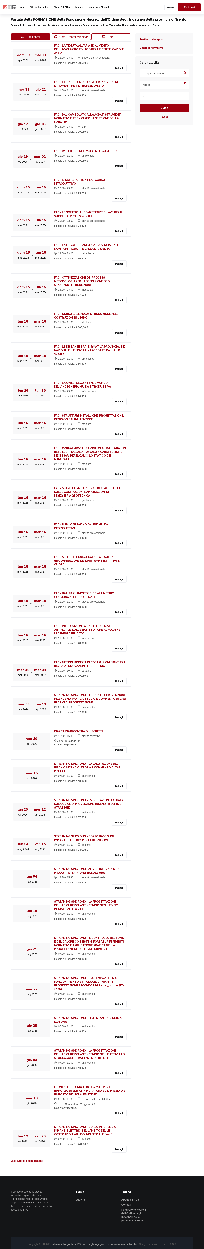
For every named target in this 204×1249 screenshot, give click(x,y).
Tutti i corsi (30, 36)
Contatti (78, 7)
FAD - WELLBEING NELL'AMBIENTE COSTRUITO (87, 151)
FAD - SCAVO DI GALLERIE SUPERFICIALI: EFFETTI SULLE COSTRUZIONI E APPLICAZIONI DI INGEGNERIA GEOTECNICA (88, 491)
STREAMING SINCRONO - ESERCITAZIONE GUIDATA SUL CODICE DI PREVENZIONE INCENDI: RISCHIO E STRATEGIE (89, 803)
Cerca (164, 107)
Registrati (189, 7)
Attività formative (39, 7)
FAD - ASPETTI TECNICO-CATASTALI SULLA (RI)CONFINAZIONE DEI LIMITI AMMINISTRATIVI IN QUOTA (88, 560)
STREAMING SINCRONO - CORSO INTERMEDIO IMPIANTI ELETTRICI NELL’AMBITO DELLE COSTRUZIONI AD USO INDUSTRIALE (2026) (86, 1130)
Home (22, 7)
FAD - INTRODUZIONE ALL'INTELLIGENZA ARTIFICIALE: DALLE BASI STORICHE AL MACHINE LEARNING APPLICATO (88, 629)
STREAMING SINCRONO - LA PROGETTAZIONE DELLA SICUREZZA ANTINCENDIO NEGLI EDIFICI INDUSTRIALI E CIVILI (87, 905)
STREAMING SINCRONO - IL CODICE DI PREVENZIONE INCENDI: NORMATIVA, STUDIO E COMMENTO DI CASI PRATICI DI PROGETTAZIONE (90, 698)
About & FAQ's (62, 7)
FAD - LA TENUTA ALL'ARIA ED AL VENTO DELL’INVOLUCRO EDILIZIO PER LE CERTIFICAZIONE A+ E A (90, 49)
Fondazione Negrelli (98, 7)
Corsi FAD (111, 36)
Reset (164, 116)
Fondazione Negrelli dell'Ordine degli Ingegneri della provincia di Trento (92, 1244)
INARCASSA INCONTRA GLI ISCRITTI (79, 731)
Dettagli (119, 68)
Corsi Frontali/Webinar (71, 36)
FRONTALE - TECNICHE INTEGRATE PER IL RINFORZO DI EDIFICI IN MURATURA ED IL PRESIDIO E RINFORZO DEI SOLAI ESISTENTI (90, 1090)
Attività (80, 1199)
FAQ (25, 1209)
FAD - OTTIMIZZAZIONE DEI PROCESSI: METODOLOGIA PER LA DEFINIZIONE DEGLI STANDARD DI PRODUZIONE (84, 281)
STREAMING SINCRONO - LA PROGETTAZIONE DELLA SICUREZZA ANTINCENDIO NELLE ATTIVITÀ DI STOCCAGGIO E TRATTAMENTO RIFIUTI (90, 1054)
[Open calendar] (185, 83)
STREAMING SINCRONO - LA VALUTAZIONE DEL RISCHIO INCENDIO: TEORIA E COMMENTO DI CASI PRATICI (88, 767)
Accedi (170, 7)
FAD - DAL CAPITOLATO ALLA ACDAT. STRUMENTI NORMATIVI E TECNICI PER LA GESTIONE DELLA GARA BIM (88, 118)
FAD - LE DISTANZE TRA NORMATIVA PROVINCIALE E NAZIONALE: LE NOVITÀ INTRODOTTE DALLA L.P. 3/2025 (90, 350)
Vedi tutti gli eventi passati (27, 1160)
